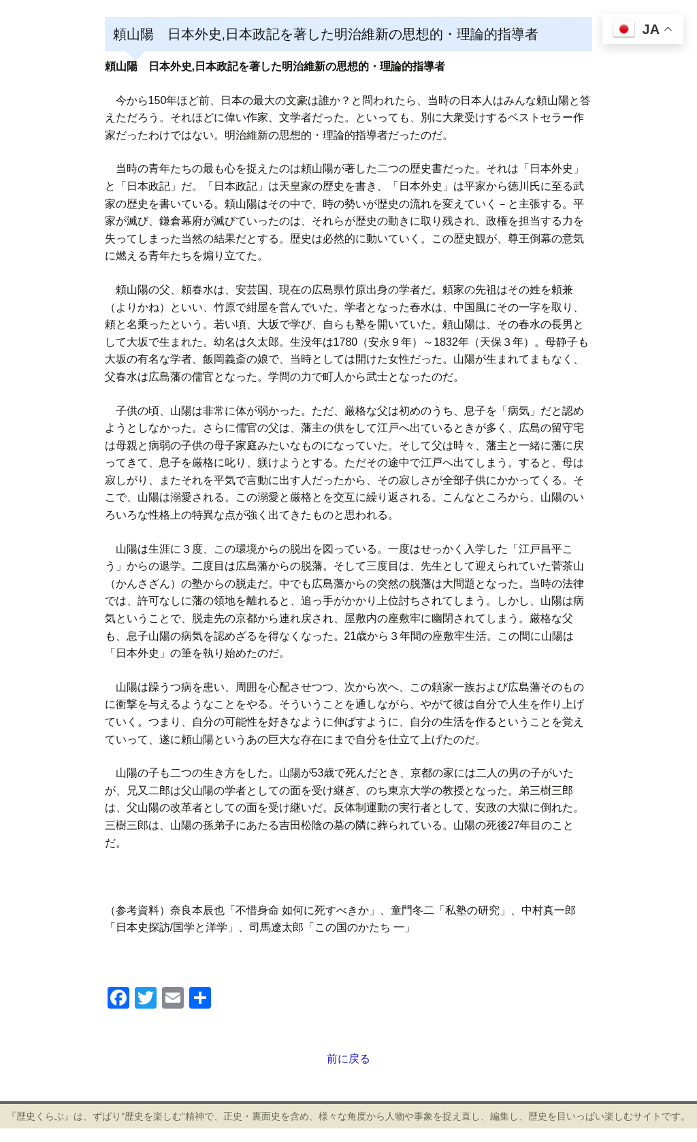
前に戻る (348, 1058)
